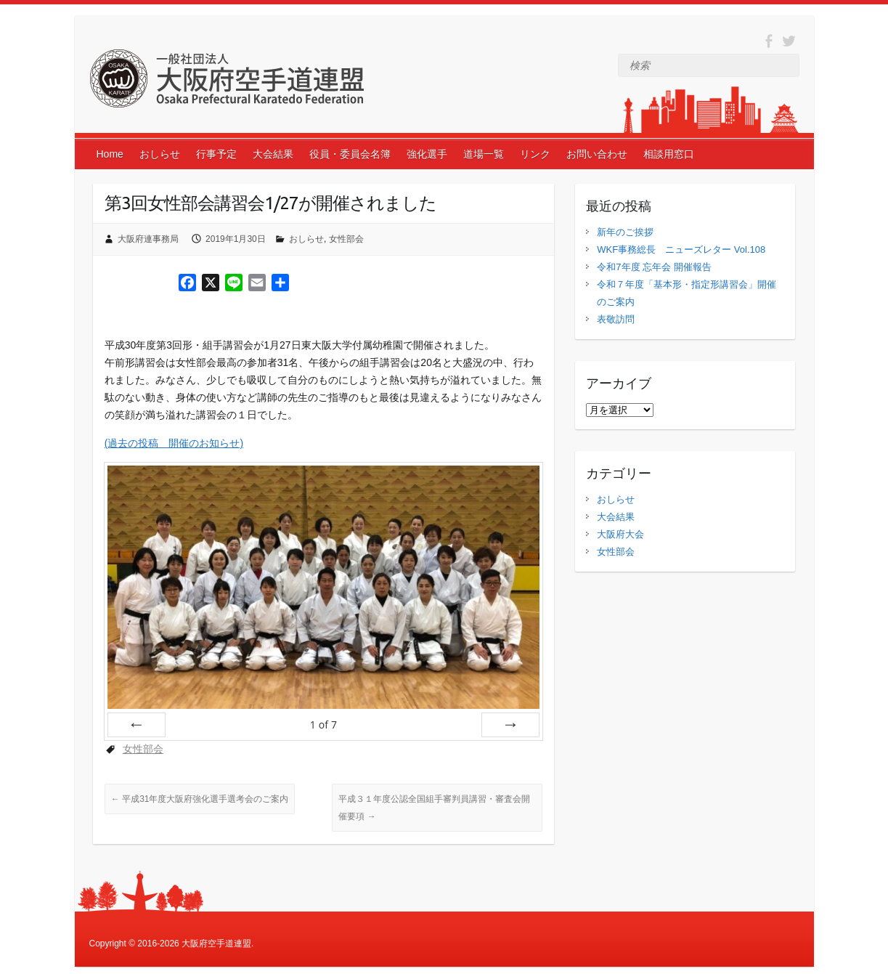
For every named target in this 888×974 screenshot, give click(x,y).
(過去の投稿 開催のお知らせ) (174, 443)
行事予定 (216, 154)
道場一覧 (483, 154)
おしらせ (159, 154)
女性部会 (346, 239)
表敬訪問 (616, 319)
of (323, 724)
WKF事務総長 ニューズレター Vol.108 (681, 249)
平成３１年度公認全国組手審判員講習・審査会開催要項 (434, 807)
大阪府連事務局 (148, 239)
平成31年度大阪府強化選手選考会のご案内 (200, 799)
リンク (535, 154)
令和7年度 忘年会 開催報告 (654, 266)
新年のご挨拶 (625, 232)
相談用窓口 (668, 154)
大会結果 (273, 154)
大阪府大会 (620, 534)
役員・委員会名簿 (350, 154)
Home (110, 154)
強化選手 (427, 154)
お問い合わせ (596, 154)
